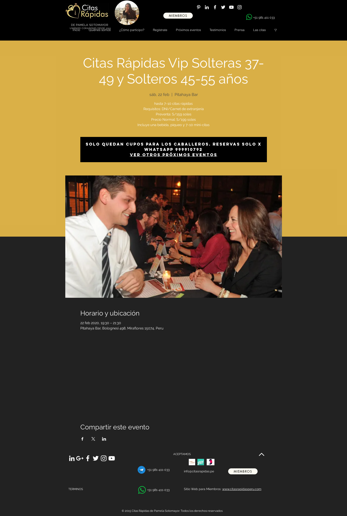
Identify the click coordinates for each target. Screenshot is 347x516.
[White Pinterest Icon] (198, 7)
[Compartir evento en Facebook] (82, 439)
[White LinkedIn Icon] (207, 7)
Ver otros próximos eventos (173, 154)
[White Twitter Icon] (223, 7)
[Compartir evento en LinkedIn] (104, 439)
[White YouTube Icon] (231, 7)
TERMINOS (75, 489)
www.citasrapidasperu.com (241, 489)
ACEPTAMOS (182, 454)
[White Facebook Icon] (215, 7)
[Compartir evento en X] (93, 439)
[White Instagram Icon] (239, 7)
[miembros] (178, 16)
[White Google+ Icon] (80, 458)
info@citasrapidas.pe (199, 471)
